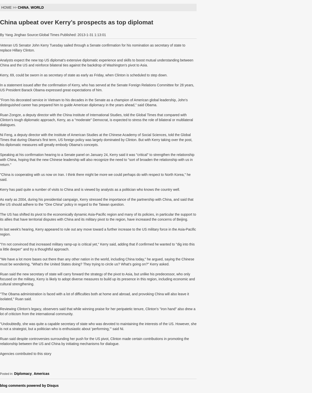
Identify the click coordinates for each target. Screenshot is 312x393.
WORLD (37, 7)
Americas (41, 374)
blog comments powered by (29, 386)
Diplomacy (23, 374)
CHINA (23, 7)
